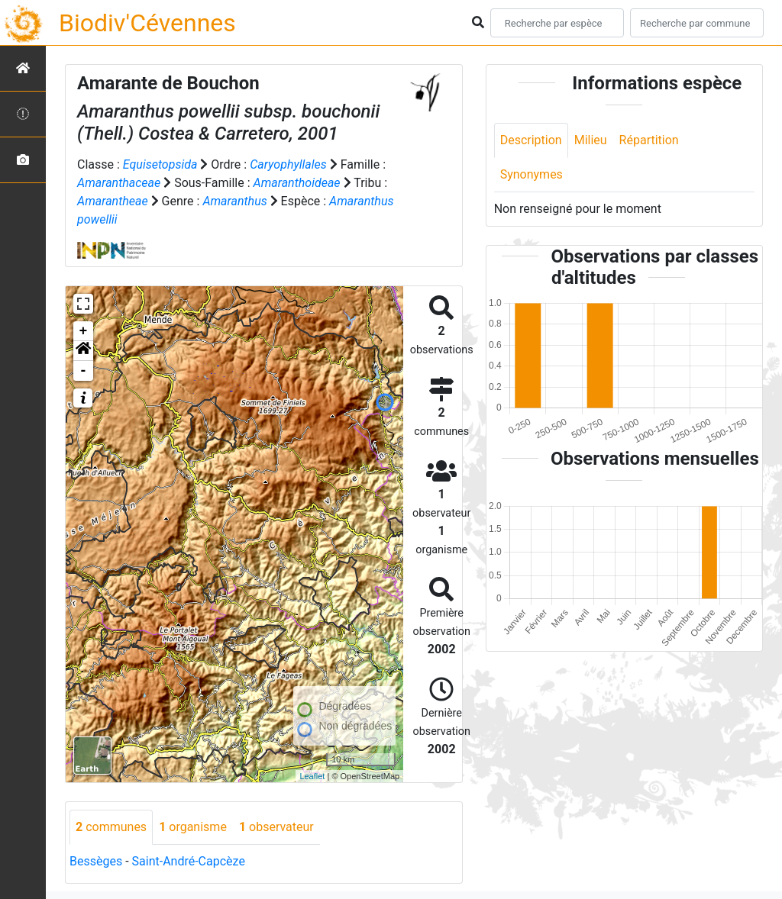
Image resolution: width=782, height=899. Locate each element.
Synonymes (531, 174)
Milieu (590, 140)
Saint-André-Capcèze (188, 861)
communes (111, 827)
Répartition (649, 140)
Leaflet (312, 776)
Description (531, 140)
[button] (83, 351)
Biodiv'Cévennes (147, 22)
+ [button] (83, 331)
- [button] (83, 371)
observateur (276, 827)
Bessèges (95, 861)
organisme (193, 827)
